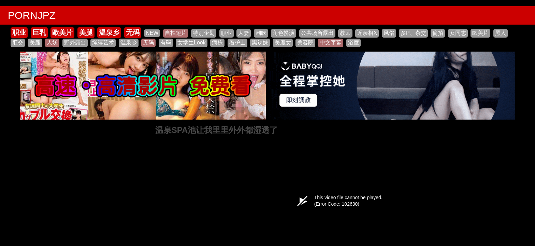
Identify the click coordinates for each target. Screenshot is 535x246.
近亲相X (367, 33)
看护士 (237, 42)
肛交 (17, 42)
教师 (345, 33)
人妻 (243, 33)
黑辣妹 (260, 42)
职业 (19, 32)
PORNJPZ (32, 15)
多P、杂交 (413, 33)
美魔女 (283, 42)
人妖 (52, 42)
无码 (133, 32)
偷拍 (437, 33)
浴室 (353, 42)
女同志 (458, 33)
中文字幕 (331, 42)
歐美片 (62, 32)
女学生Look (191, 42)
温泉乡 (109, 32)
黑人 (500, 33)
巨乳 (39, 32)
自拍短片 (176, 33)
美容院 (305, 42)
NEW (152, 33)
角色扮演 (283, 33)
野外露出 (75, 42)
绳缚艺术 (103, 42)
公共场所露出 (317, 33)
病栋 (217, 42)
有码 (165, 42)
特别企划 (204, 33)
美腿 (86, 32)
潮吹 (261, 33)
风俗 (389, 33)
